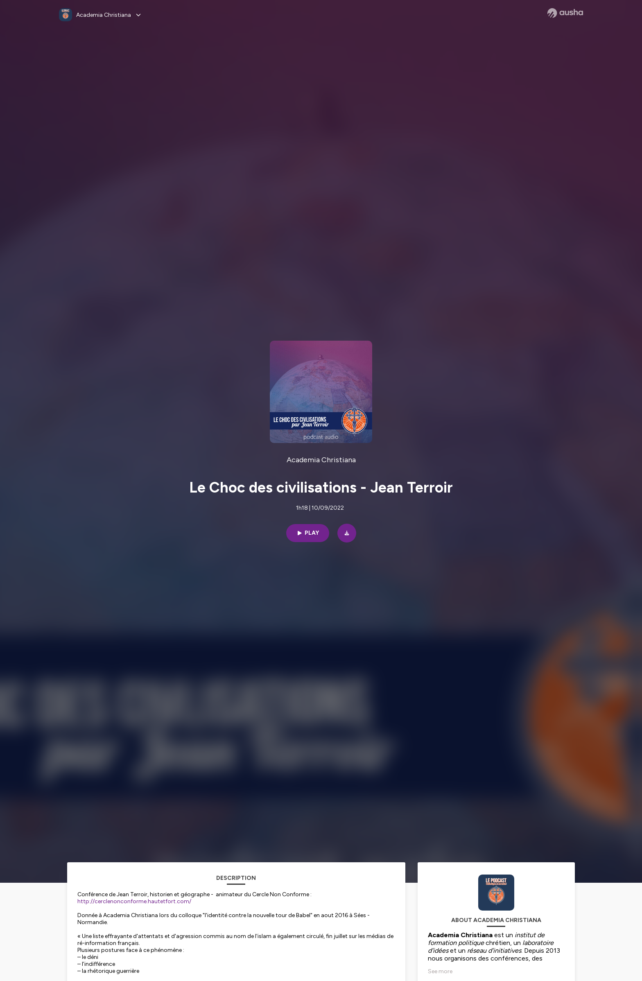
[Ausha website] (565, 13)
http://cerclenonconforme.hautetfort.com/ (134, 901)
